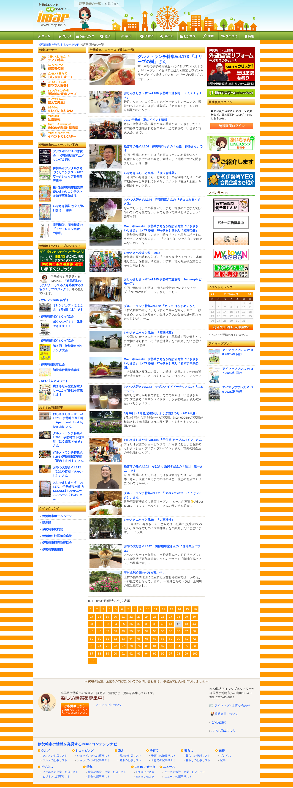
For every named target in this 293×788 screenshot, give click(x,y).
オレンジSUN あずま (55, 300)
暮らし (188, 750)
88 (99, 653)
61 (107, 638)
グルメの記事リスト (55, 760)
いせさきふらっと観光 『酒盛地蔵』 (149, 332)
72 (194, 638)
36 (131, 624)
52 (146, 631)
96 (162, 653)
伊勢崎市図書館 (52, 549)
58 (194, 631)
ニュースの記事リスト (178, 776)
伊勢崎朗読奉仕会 (53, 364)
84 (178, 646)
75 (107, 646)
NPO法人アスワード (54, 381)
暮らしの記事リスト (198, 760)
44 (194, 624)
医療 (222, 750)
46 (99, 631)
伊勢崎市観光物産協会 (57, 542)
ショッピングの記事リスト (93, 760)
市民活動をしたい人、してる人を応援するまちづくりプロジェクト (61, 285)
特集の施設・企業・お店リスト (107, 771)
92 (131, 653)
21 (123, 616)
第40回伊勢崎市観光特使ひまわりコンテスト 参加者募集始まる (68, 191)
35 (123, 624)
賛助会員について (226, 714)
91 (123, 653)
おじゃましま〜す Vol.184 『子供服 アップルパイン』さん (163, 440)
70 (178, 638)
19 (107, 616)
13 (171, 609)
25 (154, 616)
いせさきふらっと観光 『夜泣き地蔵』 (150, 173)
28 (178, 616)
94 (146, 653)
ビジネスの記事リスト (56, 776)
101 (92, 661)
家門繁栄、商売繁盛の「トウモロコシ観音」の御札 (68, 229)
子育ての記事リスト (163, 760)
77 (123, 646)
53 (154, 631)
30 (194, 616)
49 (123, 631)
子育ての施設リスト (163, 755)
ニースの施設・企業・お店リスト (185, 771)
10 (147, 609)
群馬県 (46, 522)
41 (170, 624)
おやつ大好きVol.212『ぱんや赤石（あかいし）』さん (68, 471)
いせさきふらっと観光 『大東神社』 (149, 519)
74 (99, 646)
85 (186, 646)
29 (186, 616)
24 (146, 616)
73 (91, 646)
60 (99, 638)
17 (91, 616)
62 (115, 638)
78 (131, 646)
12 (163, 609)
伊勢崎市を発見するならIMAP (59, 44)
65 (139, 638)
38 (146, 624)
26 (162, 616)
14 (179, 609)
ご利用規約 (218, 722)
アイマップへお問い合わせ (232, 705)
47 (107, 631)
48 (115, 631)
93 (139, 653)
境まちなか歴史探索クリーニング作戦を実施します (68, 390)
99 (186, 653)
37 (139, 624)
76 (115, 646)
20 (115, 616)
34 (115, 624)
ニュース (169, 767)
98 (178, 653)
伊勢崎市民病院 (52, 529)
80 (146, 646)
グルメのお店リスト (55, 755)
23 (139, 616)
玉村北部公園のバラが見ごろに (144, 573)
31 (91, 624)
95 (154, 653)
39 (154, 624)
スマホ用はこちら (223, 730)
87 (91, 653)
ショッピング (84, 750)
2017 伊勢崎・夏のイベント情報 (145, 120)
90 (115, 653)
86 (194, 646)
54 (162, 631)
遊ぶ (121, 750)
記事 (222, 760)
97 (170, 653)
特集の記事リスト (99, 776)
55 (170, 631)
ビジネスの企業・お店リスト (60, 771)
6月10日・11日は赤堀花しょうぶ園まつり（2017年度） (161, 413)
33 (107, 624)
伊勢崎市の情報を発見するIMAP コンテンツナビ (77, 744)
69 (170, 638)
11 (155, 609)
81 (154, 646)
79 (139, 646)
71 (186, 638)
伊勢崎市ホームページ (57, 516)
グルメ (45, 750)
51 (139, 631)
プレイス (225, 755)
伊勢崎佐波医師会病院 (57, 536)
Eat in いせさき (145, 767)
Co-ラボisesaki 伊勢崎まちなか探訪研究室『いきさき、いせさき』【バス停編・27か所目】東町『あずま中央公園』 (162, 363)
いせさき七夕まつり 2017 (142, 252)
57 (186, 631)
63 (123, 638)
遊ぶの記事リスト (130, 760)
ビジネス (47, 767)
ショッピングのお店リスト (93, 755)
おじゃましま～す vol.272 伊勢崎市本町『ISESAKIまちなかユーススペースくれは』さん (68, 491)
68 (162, 638)
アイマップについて (108, 705)
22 (131, 616)
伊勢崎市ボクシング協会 (57, 316)
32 (99, 624)
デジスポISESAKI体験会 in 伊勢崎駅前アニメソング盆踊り (68, 155)
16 (195, 609)
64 (131, 638)
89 (107, 653)
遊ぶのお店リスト (130, 755)
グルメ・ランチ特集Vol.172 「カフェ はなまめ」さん (159, 306)
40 (162, 624)
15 (187, 609)
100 (195, 653)
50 (131, 631)
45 (91, 631)
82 (162, 646)
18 (99, 616)
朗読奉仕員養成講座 (66, 370)
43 (186, 624)
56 (178, 631)
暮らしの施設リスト (198, 755)
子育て (154, 750)
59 (91, 638)
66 (146, 638)
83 (170, 646)
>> (250, 294)
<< (212, 294)
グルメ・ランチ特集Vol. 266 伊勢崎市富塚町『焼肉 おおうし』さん (68, 456)
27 (170, 616)
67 (154, 638)
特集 (89, 767)
